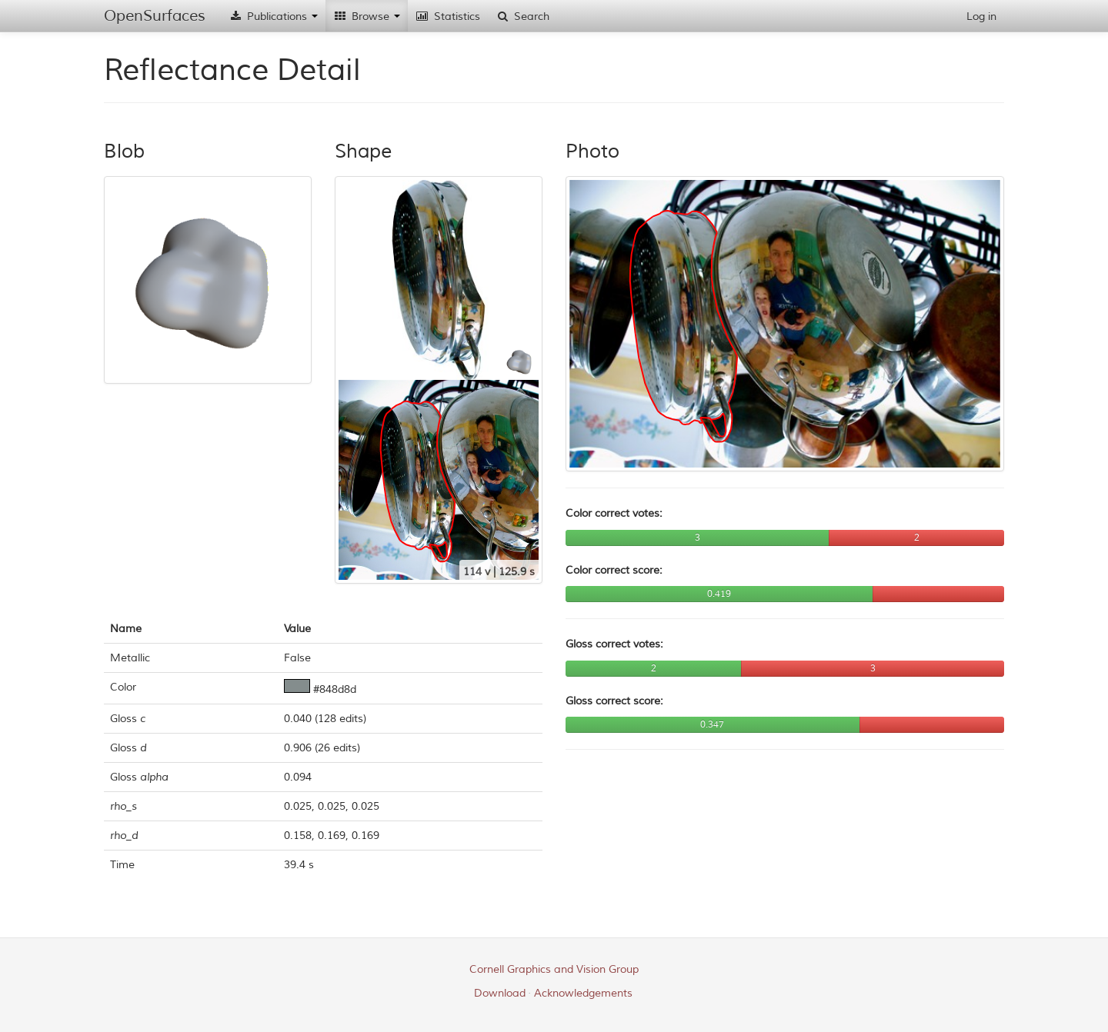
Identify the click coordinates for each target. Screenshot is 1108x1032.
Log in (981, 16)
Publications (273, 16)
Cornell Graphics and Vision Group (554, 969)
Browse (366, 16)
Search (522, 16)
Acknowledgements (583, 993)
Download (500, 993)
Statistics (448, 16)
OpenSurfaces (154, 15)
